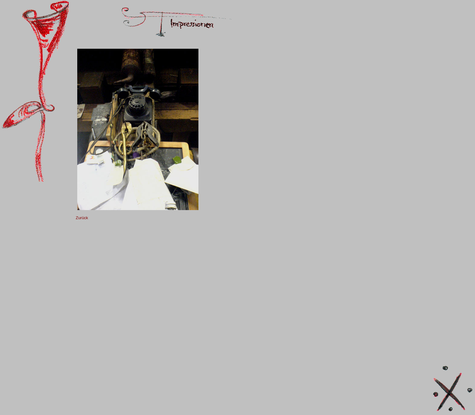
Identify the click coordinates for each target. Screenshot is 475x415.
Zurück (82, 218)
